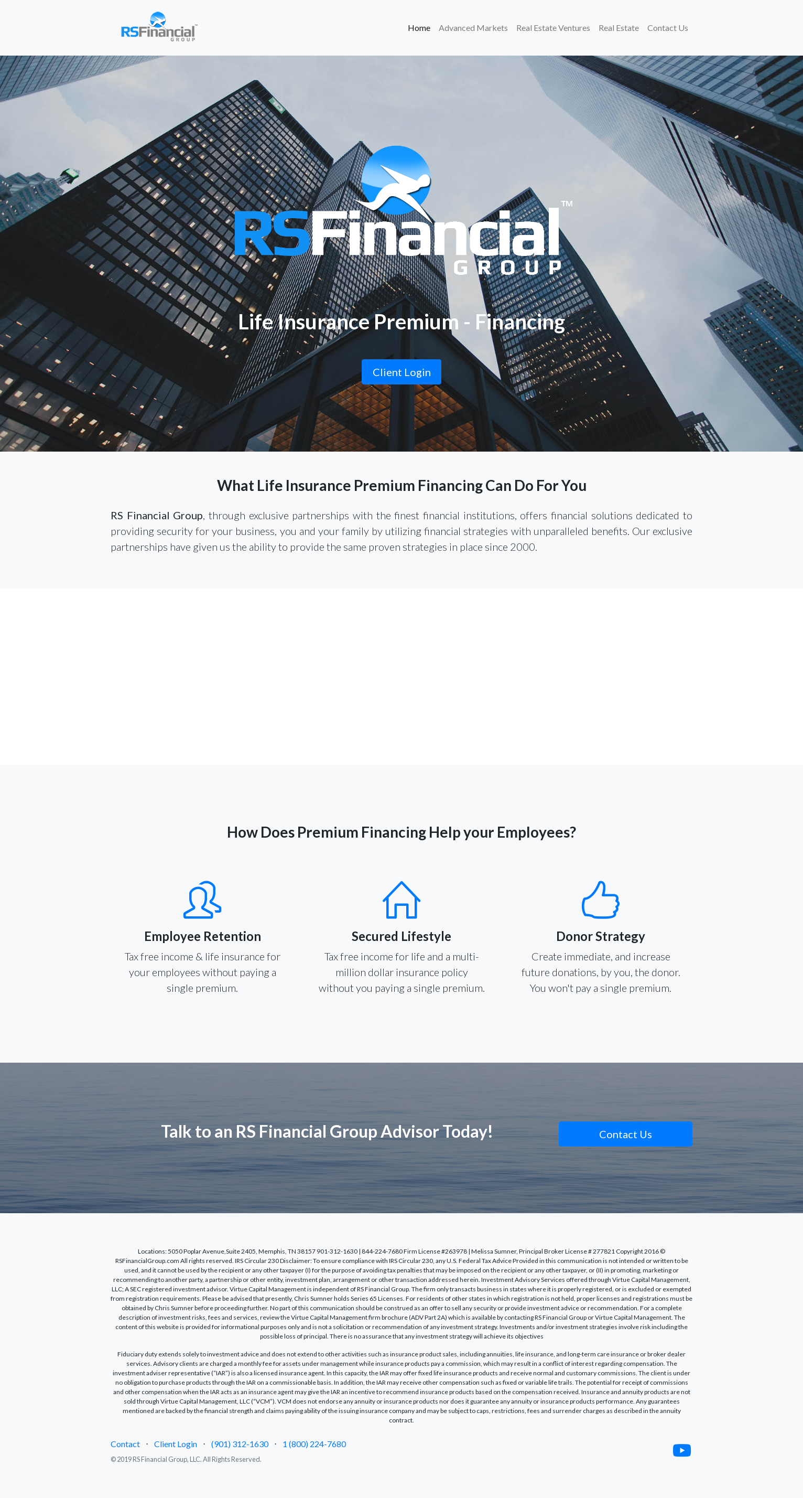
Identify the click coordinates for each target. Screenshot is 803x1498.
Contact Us (667, 28)
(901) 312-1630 (239, 1444)
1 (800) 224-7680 (314, 1444)
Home (421, 27)
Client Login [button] (402, 372)
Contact (125, 1444)
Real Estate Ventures (553, 28)
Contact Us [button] (625, 1134)
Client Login (175, 1444)
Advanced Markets (473, 28)
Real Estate (619, 28)
